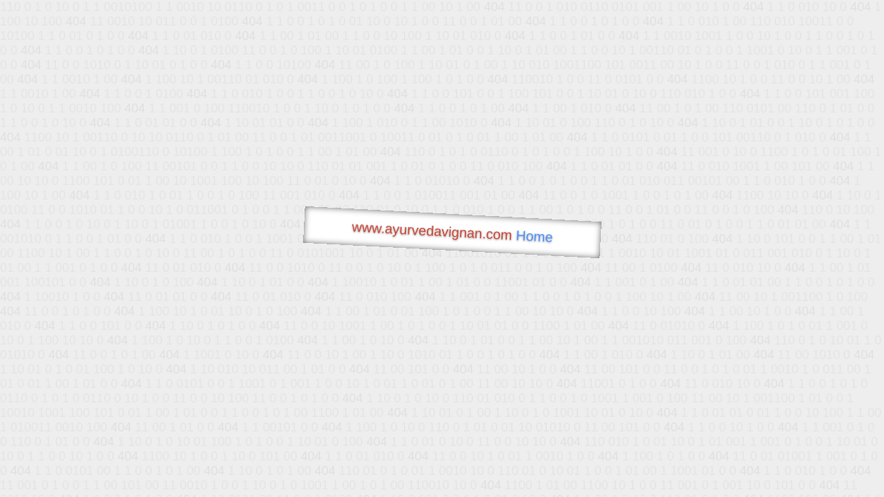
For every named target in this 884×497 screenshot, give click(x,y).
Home (534, 236)
